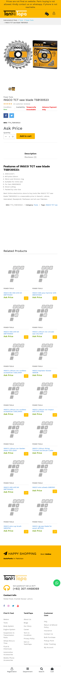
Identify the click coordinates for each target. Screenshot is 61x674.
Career (26, 629)
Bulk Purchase (49, 637)
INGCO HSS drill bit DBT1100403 (11, 488)
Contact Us (48, 634)
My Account (48, 647)
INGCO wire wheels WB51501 (43, 487)
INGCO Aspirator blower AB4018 (41, 371)
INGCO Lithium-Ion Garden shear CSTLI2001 (14, 449)
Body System (8, 626)
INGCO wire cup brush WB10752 (12, 527)
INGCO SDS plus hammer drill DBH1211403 (44, 294)
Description (31, 153)
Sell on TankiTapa (28, 643)
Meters (6, 619)
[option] (30, 55)
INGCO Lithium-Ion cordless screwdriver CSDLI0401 (15, 371)
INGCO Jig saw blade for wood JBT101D (42, 527)
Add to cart (25, 136)
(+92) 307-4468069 (26, 588)
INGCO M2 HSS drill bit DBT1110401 (13, 294)
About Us (27, 619)
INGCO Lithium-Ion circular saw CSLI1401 (43, 333)
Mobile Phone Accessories (8, 659)
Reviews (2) (31, 157)
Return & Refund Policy (50, 626)
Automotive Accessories (8, 653)
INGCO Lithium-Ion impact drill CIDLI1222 (43, 410)
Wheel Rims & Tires (8, 642)
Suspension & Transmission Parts (8, 635)
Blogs (26, 623)
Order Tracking (50, 644)
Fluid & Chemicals (7, 648)
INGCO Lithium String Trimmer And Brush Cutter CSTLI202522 (42, 449)
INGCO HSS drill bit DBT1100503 (11, 333)
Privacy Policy (29, 638)
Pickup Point (49, 641)
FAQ (45, 621)
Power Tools (29, 20)
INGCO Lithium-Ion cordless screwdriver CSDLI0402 (15, 410)
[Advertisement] (30, 228)
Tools (21, 20)
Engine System (9, 629)
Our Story (27, 626)
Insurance (48, 631)
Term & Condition (27, 634)
